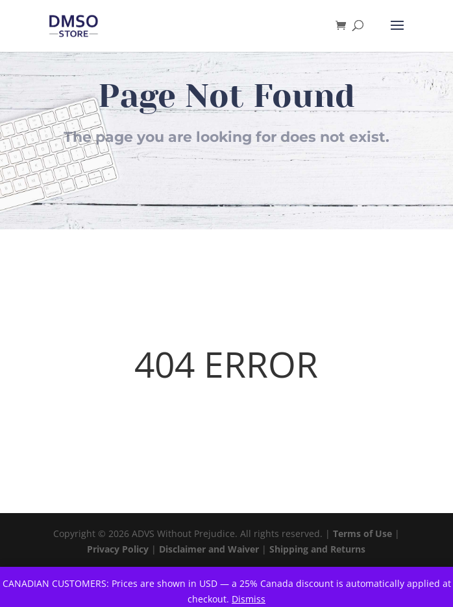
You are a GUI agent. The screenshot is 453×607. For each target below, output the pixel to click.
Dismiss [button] (248, 599)
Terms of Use (362, 533)
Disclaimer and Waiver (209, 549)
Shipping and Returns (317, 549)
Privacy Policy (118, 549)
